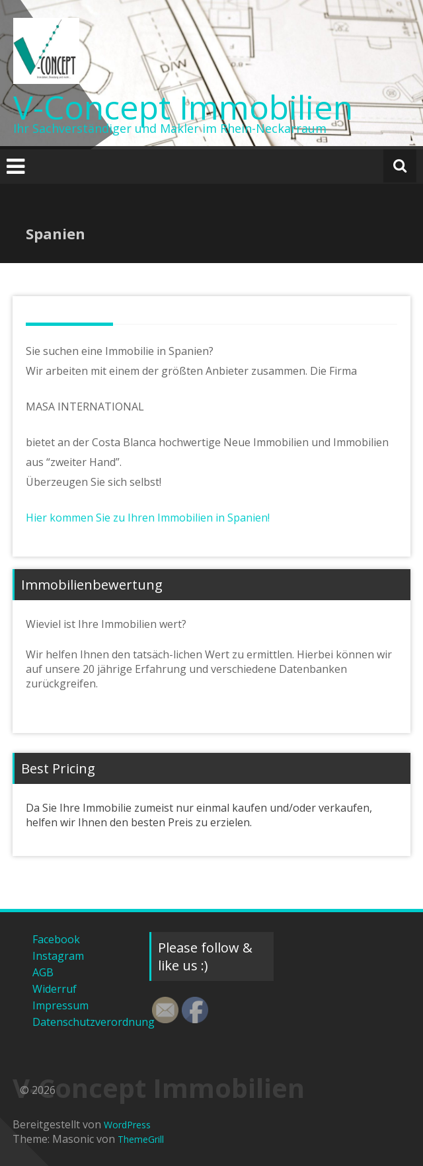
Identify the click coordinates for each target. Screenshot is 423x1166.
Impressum (60, 1005)
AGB (43, 972)
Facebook (56, 939)
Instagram (58, 956)
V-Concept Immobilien (183, 107)
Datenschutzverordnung (80, 1022)
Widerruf (54, 989)
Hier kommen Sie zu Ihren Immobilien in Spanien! (148, 517)
